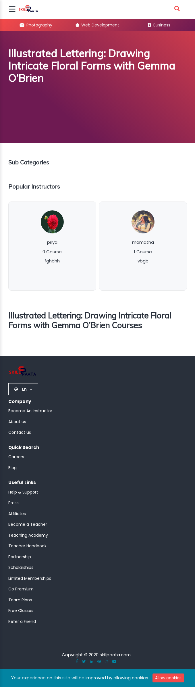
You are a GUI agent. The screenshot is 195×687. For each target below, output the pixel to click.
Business (159, 25)
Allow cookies (168, 678)
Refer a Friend (22, 621)
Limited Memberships (29, 578)
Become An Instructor (30, 411)
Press (13, 503)
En (23, 389)
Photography (36, 25)
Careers (16, 457)
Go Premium (21, 589)
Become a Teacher (27, 524)
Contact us (19, 432)
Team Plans (20, 600)
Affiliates (17, 514)
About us (17, 422)
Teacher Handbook (27, 546)
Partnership (19, 557)
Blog (12, 468)
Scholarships (20, 567)
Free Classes (20, 610)
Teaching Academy (28, 535)
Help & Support (23, 492)
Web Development (97, 25)
